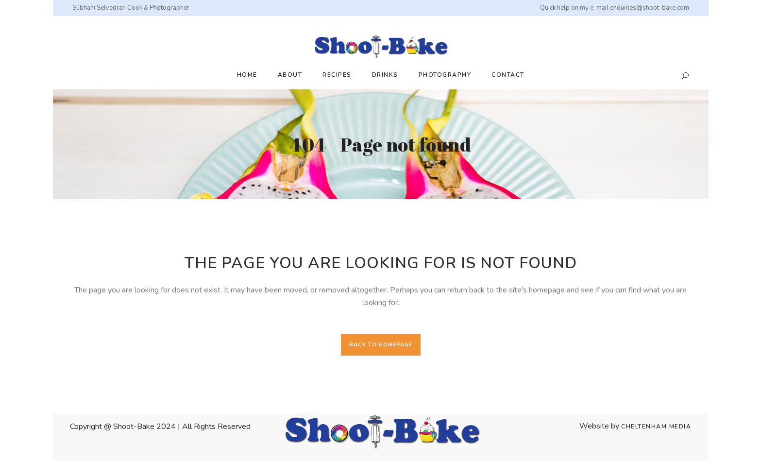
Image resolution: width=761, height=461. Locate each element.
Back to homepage (380, 344)
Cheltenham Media (656, 426)
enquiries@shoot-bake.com (649, 7)
